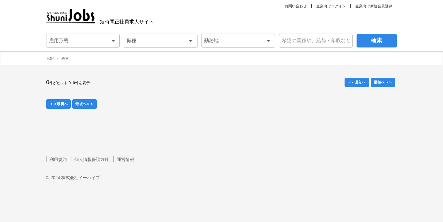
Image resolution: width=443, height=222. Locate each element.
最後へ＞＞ (383, 82)
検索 (65, 58)
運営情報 (125, 159)
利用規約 (58, 159)
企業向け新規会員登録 (373, 6)
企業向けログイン (331, 6)
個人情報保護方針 (91, 159)
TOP (50, 58)
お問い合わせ (296, 6)
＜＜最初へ (357, 82)
